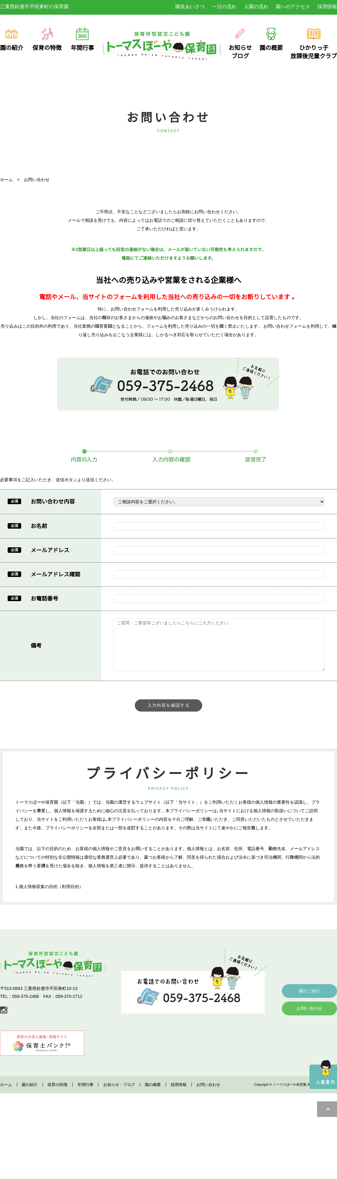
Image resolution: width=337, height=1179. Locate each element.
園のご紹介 (309, 1017)
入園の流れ (256, 6)
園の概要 (153, 1111)
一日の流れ (224, 6)
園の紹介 (30, 1111)
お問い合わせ (309, 1034)
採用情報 (327, 6)
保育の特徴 (57, 1111)
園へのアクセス (293, 6)
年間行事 (85, 1111)
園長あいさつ (190, 6)
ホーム (6, 1111)
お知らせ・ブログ (119, 1111)
